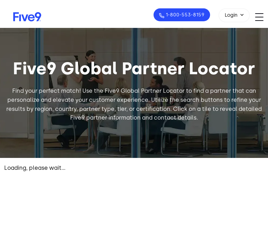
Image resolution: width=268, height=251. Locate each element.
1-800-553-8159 (184, 15)
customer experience (118, 100)
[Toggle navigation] (261, 16)
